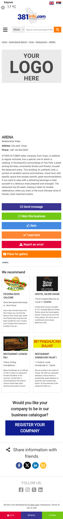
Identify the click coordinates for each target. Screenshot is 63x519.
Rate (52, 515)
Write (31, 515)
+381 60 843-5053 (18, 150)
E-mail (33, 508)
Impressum (45, 505)
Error (10, 515)
